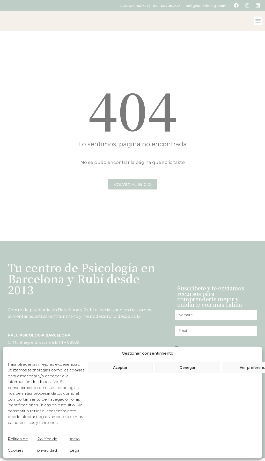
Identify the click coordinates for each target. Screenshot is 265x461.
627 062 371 (137, 6)
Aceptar (120, 367)
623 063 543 (169, 6)
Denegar (188, 367)
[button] (258, 22)
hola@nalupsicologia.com (205, 6)
